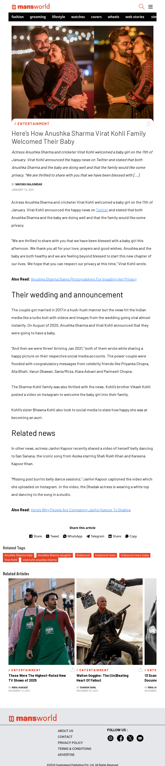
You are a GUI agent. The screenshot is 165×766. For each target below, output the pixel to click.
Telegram (95, 536)
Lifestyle (58, 17)
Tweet (52, 536)
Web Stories (134, 17)
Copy (131, 536)
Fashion (18, 17)
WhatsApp (72, 536)
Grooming (38, 17)
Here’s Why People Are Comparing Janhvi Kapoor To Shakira (80, 509)
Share (35, 536)
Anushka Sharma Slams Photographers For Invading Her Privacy (84, 279)
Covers (96, 17)
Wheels (113, 17)
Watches (78, 17)
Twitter (102, 209)
